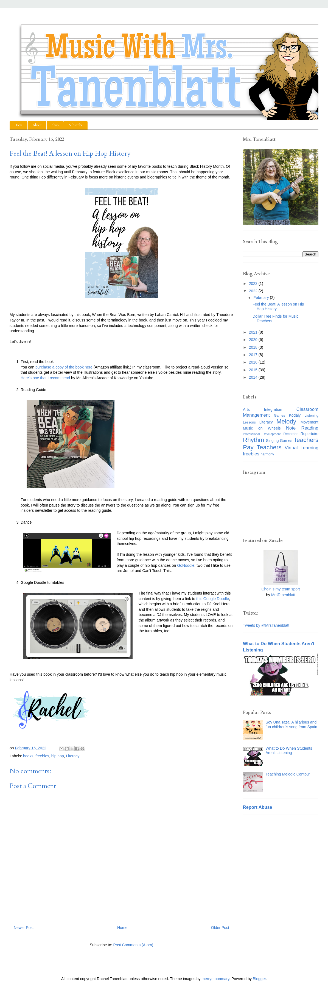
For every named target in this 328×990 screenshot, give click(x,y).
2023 (254, 283)
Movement (309, 422)
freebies (42, 756)
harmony (267, 454)
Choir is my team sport (280, 589)
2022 (254, 291)
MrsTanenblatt (283, 595)
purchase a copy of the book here (63, 367)
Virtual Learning (301, 447)
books (28, 756)
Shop (55, 125)
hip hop (57, 756)
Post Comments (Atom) (133, 945)
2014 (254, 377)
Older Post (220, 927)
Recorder (290, 434)
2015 (254, 370)
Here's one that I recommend (45, 378)
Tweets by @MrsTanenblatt (266, 625)
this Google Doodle (212, 598)
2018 (254, 347)
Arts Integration (262, 409)
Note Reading (302, 428)
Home (19, 125)
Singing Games (279, 440)
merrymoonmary (215, 979)
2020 (254, 339)
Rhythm (253, 439)
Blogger (259, 979)
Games (279, 415)
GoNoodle (185, 565)
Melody (286, 421)
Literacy (73, 756)
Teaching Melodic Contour (288, 774)
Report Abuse (257, 807)
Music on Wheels (262, 428)
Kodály (295, 415)
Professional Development (262, 434)
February (261, 297)
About (37, 125)
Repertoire (309, 433)
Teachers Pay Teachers (280, 443)
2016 (254, 362)
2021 (254, 332)
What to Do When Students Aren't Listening (289, 750)
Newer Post (23, 927)
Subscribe (76, 125)
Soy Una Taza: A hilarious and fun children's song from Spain (291, 724)
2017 (254, 355)
